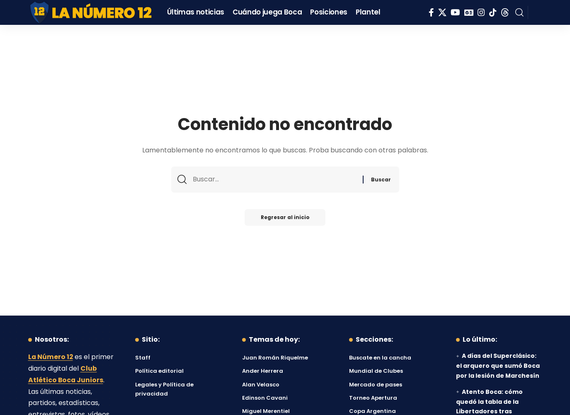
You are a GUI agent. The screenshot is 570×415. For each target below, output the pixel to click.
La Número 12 (51, 357)
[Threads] (505, 12)
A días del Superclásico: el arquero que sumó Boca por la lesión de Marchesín (498, 366)
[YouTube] (455, 12)
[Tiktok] (493, 12)
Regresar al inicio (285, 218)
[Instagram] (481, 12)
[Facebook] (431, 12)
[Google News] (468, 12)
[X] (442, 12)
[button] (519, 12)
